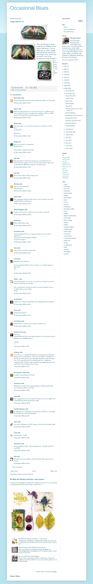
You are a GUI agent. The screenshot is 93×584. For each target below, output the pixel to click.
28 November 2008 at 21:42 (22, 203)
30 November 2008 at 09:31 (22, 304)
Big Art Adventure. (43, 48)
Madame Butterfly (70, 118)
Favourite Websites (69, 29)
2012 (65, 77)
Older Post (53, 471)
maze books (67, 231)
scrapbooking (68, 245)
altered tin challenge (20, 90)
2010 (65, 83)
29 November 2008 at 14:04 (22, 253)
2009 (66, 85)
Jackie (15, 220)
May (67, 143)
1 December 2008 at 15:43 (21, 366)
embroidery (67, 218)
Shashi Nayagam (19, 209)
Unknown (16, 352)
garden (66, 222)
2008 (66, 88)
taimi (15, 248)
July (67, 137)
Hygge (66, 195)
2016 (65, 69)
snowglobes (67, 251)
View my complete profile (70, 60)
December (69, 91)
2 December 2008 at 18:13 (21, 377)
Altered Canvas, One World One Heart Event (32, 547)
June (67, 140)
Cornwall (66, 188)
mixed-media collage (70, 238)
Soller (65, 200)
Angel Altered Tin (70, 96)
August (68, 134)
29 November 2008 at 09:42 (22, 242)
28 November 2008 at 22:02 (22, 214)
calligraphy (67, 206)
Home (34, 471)
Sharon (16, 123)
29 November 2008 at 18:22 (22, 273)
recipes (66, 242)
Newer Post (14, 471)
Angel (65, 184)
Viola (15, 433)
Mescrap (16, 184)
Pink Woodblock (70, 126)
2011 (65, 80)
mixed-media (67, 236)
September (69, 132)
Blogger (54, 571)
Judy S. (16, 109)
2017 (65, 66)
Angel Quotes (69, 98)
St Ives (66, 202)
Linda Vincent (76, 38)
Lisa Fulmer (17, 321)
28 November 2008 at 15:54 (22, 136)
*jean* (15, 422)
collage (66, 213)
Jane (15, 456)
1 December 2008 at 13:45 (21, 346)
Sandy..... (16, 279)
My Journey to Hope (20, 372)
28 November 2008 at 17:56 (22, 167)
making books (68, 229)
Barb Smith (17, 98)
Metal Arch (68, 101)
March (68, 148)
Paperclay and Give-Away (73, 120)
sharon (16, 196)
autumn (66, 204)
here (19, 267)
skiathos (66, 249)
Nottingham (67, 197)
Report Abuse (15, 576)
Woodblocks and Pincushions (74, 115)
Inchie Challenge (70, 113)
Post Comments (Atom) (25, 474)
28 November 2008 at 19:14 (22, 178)
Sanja (15, 310)
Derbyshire (67, 191)
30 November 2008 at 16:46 (22, 315)
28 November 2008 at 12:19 (22, 103)
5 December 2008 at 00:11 (21, 416)
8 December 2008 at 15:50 (22, 463)
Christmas (67, 186)
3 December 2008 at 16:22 (22, 390)
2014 (65, 74)
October (68, 129)
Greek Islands (68, 193)
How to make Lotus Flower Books (29, 556)
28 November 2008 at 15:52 (22, 117)
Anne (15, 396)
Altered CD (68, 106)
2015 (65, 72)
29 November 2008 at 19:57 (22, 293)
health (66, 224)
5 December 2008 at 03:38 (22, 427)
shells (65, 247)
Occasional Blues (29, 8)
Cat (15, 173)
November (69, 93)
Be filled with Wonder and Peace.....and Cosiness (27, 479)
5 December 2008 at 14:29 (22, 438)
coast (65, 211)
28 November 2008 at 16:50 (22, 152)
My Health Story (69, 31)
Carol (15, 259)
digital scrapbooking (70, 215)
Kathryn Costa (18, 332)
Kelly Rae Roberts (70, 123)
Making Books (69, 103)
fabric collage (68, 220)
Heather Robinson (19, 409)
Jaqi (15, 158)
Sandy (16, 142)
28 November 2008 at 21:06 (22, 191)
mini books (67, 233)
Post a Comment (17, 467)
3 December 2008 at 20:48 (22, 403)
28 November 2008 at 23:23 (22, 225)
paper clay (67, 240)
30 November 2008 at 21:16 (22, 326)
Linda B (16, 299)
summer (66, 254)
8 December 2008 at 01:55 (22, 450)
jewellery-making (69, 227)
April (67, 145)
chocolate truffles (69, 209)
